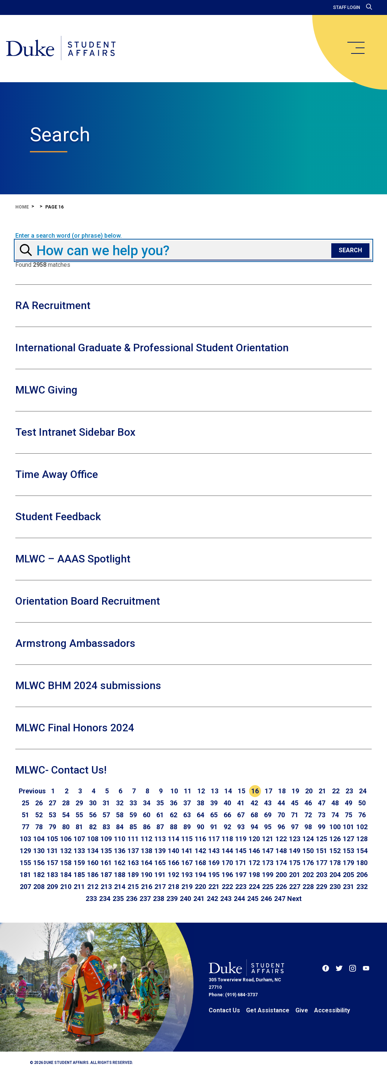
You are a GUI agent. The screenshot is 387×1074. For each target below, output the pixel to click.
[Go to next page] (294, 899)
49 (348, 803)
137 (133, 851)
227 (294, 887)
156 (38, 863)
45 (294, 803)
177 (321, 863)
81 (79, 827)
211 (79, 887)
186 (92, 875)
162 (119, 863)
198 (254, 875)
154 (362, 851)
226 (281, 887)
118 (227, 839)
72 (308, 815)
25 (25, 803)
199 (267, 875)
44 (281, 803)
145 (240, 851)
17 (268, 791)
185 (79, 875)
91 (214, 827)
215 (133, 887)
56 (92, 815)
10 (174, 791)
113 (160, 839)
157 (52, 863)
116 (200, 839)
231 (348, 887)
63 (187, 815)
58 (119, 815)
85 (133, 827)
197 (240, 875)
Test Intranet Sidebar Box (75, 432)
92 (227, 827)
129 (25, 851)
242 (212, 898)
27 (52, 803)
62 (173, 815)
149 (294, 851)
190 (146, 875)
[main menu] (356, 48)
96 (281, 827)
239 (172, 898)
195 (213, 875)
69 (267, 815)
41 (241, 803)
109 (106, 839)
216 (146, 887)
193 (187, 875)
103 (25, 839)
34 (146, 803)
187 (106, 875)
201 (294, 875)
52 (39, 815)
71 (294, 815)
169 (213, 863)
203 (321, 875)
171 (240, 863)
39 (214, 803)
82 (92, 827)
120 (254, 839)
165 (160, 863)
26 (39, 803)
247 (279, 898)
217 (160, 887)
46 (308, 803)
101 (348, 827)
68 (254, 815)
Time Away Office (56, 474)
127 (348, 839)
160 (92, 863)
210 (65, 887)
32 (119, 803)
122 (281, 839)
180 (362, 863)
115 (187, 839)
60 (146, 815)
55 (79, 815)
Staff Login (346, 7)
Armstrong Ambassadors (75, 643)
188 (119, 875)
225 (267, 887)
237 (145, 898)
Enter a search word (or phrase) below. (68, 236)
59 (133, 815)
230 (335, 887)
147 (267, 851)
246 (266, 898)
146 (254, 851)
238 (158, 898)
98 (308, 827)
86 (146, 827)
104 (38, 839)
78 (39, 827)
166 (173, 863)
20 (309, 791)
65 (214, 815)
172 (254, 863)
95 (267, 827)
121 (267, 839)
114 (173, 839)
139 (160, 851)
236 (131, 898)
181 (25, 875)
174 (281, 863)
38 (200, 803)
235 (118, 898)
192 (173, 875)
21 (322, 791)
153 (348, 851)
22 (336, 791)
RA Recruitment (52, 305)
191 (160, 875)
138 (146, 851)
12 (201, 791)
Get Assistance (267, 1010)
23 (349, 791)
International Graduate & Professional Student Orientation (152, 348)
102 (362, 827)
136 (119, 851)
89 (187, 827)
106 (65, 839)
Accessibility (332, 1010)
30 (92, 803)
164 (146, 863)
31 (106, 803)
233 (91, 898)
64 (200, 815)
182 (38, 875)
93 (241, 827)
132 (65, 851)
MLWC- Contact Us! (61, 770)
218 (173, 887)
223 (240, 887)
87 (160, 827)
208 (38, 887)
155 (25, 863)
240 (185, 898)
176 (308, 863)
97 (294, 827)
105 (52, 839)
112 (146, 839)
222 (227, 887)
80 (66, 827)
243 (225, 898)
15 (241, 791)
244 (239, 898)
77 (25, 827)
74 (335, 815)
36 (173, 803)
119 (240, 839)
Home (22, 207)
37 (187, 803)
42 (254, 803)
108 (92, 839)
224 (254, 887)
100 (335, 827)
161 (106, 863)
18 (282, 791)
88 (173, 827)
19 (295, 791)
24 (362, 791)
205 (348, 875)
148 (281, 851)
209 (52, 887)
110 (119, 839)
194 (200, 875)
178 (335, 863)
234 (104, 898)
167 (187, 863)
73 (321, 815)
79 (52, 827)
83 (106, 827)
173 (267, 863)
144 (227, 851)
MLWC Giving (46, 390)
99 (321, 827)
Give (301, 1010)
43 (267, 803)
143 (213, 851)
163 (133, 863)
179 (348, 863)
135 (106, 851)
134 (92, 851)
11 (187, 791)
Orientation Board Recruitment (87, 601)
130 (38, 851)
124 (308, 839)
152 (335, 851)
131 (52, 851)
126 (335, 839)
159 (79, 863)
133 (79, 851)
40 (227, 803)
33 (133, 803)
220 (200, 887)
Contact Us (224, 1010)
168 (200, 863)
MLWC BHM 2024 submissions (88, 685)
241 (199, 898)
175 (294, 863)
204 (335, 875)
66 (227, 815)
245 (252, 898)
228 (308, 887)
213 (106, 887)
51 (25, 815)
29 (79, 803)
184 (65, 875)
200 (281, 875)
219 (187, 887)
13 (214, 791)
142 (200, 851)
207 (25, 887)
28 (66, 803)
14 (228, 791)
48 (335, 803)
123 (294, 839)
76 (362, 815)
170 (227, 863)
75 (348, 815)
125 (321, 839)
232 (362, 887)
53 (52, 815)
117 (213, 839)
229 (321, 887)
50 (362, 803)
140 (173, 851)
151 (321, 851)
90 (200, 827)
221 (213, 887)
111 (133, 839)
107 (79, 839)
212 (92, 887)
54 (66, 815)
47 (321, 803)
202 (308, 875)
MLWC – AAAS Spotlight (72, 559)
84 (119, 827)
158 (65, 863)
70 (281, 815)
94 (254, 827)
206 (362, 875)
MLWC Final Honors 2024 (74, 728)
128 (362, 839)
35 (160, 803)
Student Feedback (58, 516)
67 (241, 815)
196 (227, 875)
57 (106, 815)
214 (119, 887)
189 (133, 875)
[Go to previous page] (32, 791)
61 (160, 815)
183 (52, 875)
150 (308, 851)
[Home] (61, 48)
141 (187, 851)
